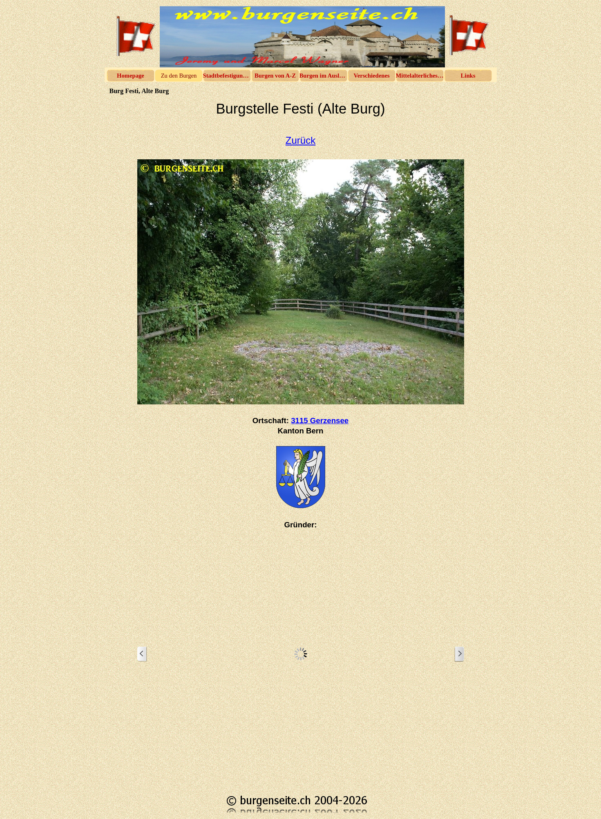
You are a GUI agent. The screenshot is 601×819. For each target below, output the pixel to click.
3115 (320, 420)
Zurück (300, 140)
